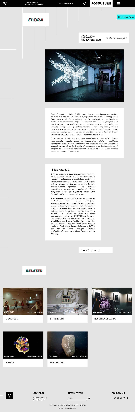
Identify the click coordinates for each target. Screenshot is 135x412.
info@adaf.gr (39, 400)
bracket (74, 408)
